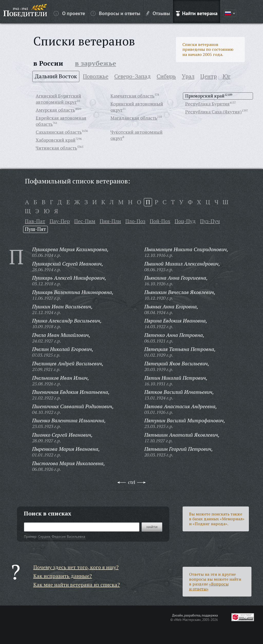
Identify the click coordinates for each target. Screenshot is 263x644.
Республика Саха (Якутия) (213, 112)
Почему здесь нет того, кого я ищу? (76, 567)
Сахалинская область (59, 132)
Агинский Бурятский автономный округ (58, 99)
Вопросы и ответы (115, 13)
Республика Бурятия (207, 104)
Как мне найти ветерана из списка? (76, 584)
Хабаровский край (56, 140)
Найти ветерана (197, 13)
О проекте (69, 13)
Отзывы (158, 13)
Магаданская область (133, 118)
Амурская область (55, 110)
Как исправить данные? (62, 575)
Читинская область (56, 148)
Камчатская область (132, 96)
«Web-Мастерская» (187, 620)
